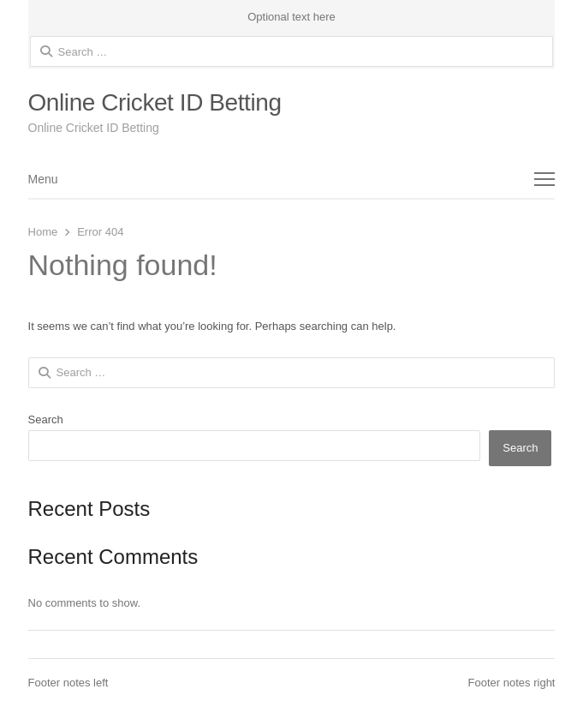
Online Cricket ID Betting (155, 102)
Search (45, 419)
